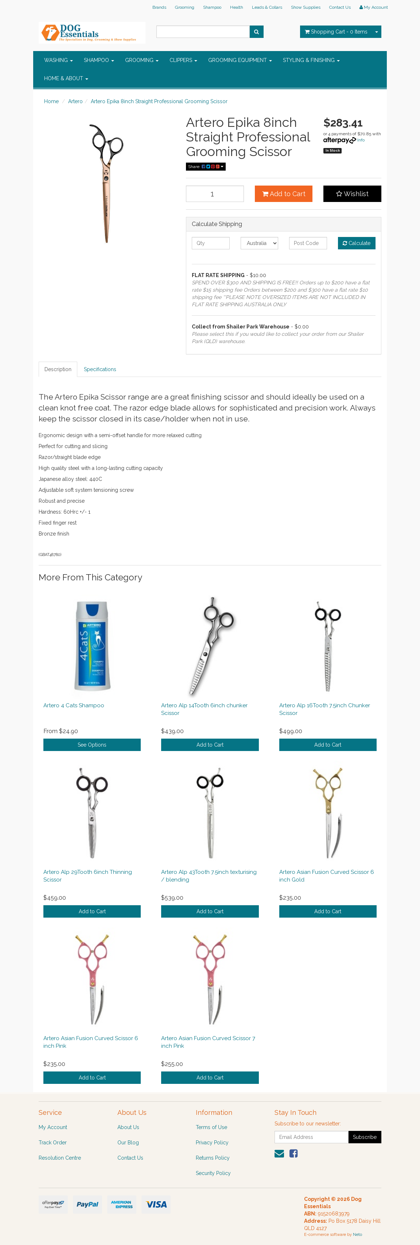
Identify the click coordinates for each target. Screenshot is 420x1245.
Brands (159, 7)
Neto (357, 1234)
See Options (92, 745)
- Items (336, 32)
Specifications (100, 369)
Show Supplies (305, 7)
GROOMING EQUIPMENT (240, 60)
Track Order (53, 1142)
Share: (205, 166)
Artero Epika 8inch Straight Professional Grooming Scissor (159, 101)
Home (51, 101)
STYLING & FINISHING (311, 60)
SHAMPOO (99, 60)
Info (361, 140)
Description (57, 369)
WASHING (58, 60)
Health (236, 7)
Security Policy (213, 1173)
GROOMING (142, 60)
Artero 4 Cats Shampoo (73, 705)
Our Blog (128, 1142)
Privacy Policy (212, 1142)
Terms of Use (211, 1127)
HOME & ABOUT (66, 78)
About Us (128, 1127)
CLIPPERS (183, 60)
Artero (75, 101)
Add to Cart (284, 194)
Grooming (184, 7)
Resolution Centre (60, 1158)
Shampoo (212, 7)
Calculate (356, 243)
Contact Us (340, 7)
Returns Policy (213, 1158)
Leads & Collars (267, 7)
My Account (53, 1127)
